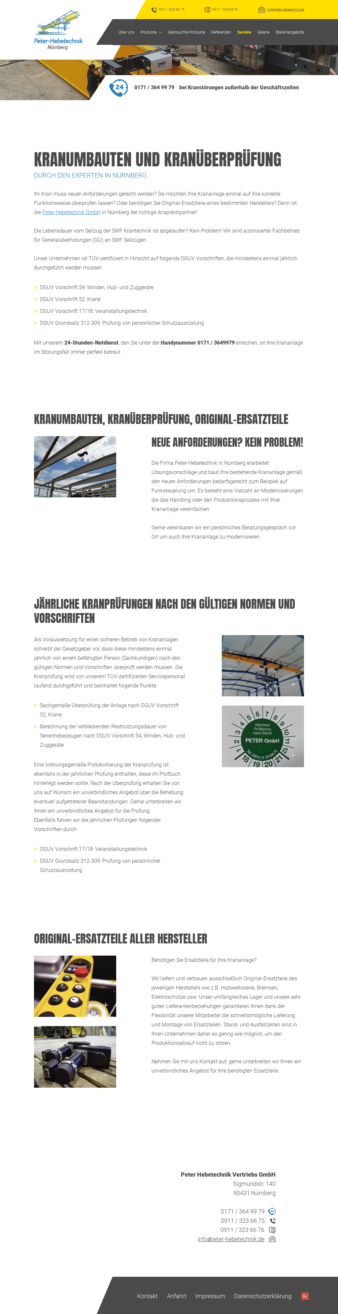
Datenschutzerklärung (262, 1294)
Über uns (126, 32)
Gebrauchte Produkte (186, 32)
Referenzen (221, 32)
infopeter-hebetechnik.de (285, 9)
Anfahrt (176, 1294)
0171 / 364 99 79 (154, 86)
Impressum (210, 1294)
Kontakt (147, 1294)
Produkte (148, 32)
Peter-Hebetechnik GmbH (71, 211)
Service (244, 32)
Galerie (263, 32)
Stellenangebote (290, 32)
